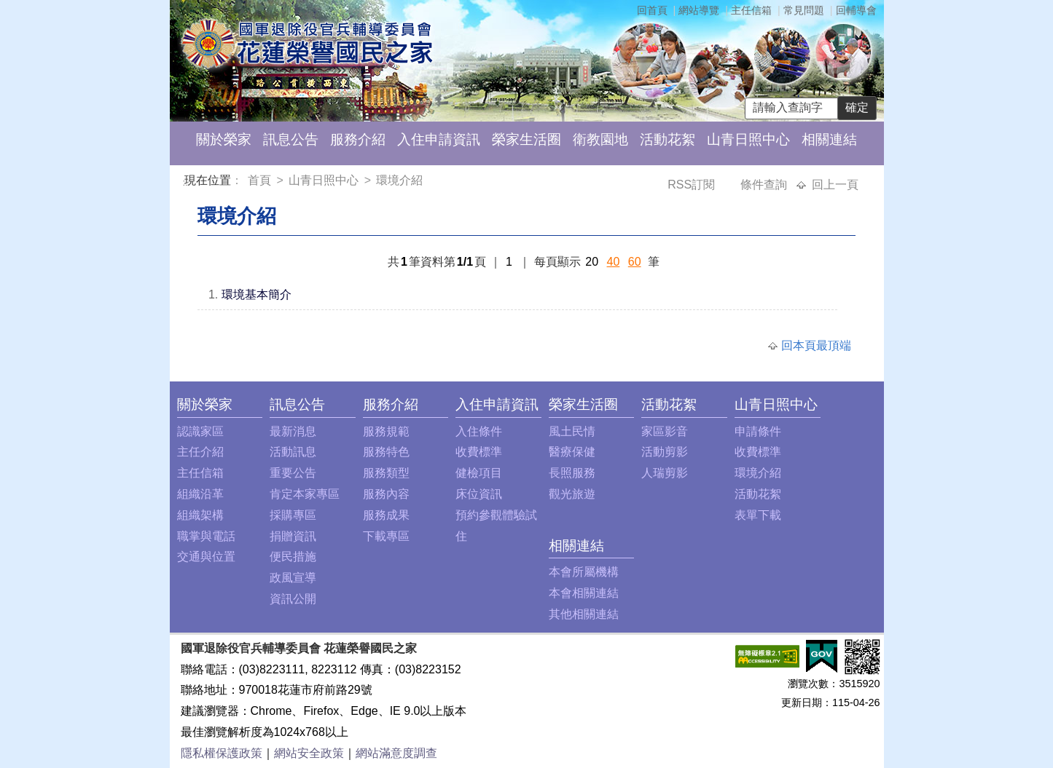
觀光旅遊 (572, 494)
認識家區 (200, 431)
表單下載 (758, 515)
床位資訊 (478, 494)
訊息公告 (290, 139)
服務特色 (386, 452)
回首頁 (652, 10)
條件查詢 (765, 184)
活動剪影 (664, 452)
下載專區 (386, 536)
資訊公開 (293, 599)
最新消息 (293, 431)
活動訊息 (293, 452)
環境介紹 (399, 180)
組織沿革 (200, 494)
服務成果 (386, 515)
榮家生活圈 (526, 139)
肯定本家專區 (305, 494)
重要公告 (293, 473)
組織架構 (200, 515)
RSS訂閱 (693, 184)
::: (187, 182)
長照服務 (572, 473)
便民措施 (293, 556)
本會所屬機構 (584, 572)
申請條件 (758, 431)
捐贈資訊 (293, 536)
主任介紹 (200, 452)
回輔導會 (856, 10)
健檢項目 (478, 473)
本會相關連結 (584, 593)
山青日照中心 (748, 139)
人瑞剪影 (664, 473)
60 (634, 262)
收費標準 (478, 452)
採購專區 (293, 515)
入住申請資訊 (438, 139)
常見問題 (803, 10)
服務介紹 (357, 139)
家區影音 (664, 431)
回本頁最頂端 (816, 345)
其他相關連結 (584, 614)
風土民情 (572, 431)
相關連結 (829, 139)
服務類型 (386, 473)
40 (613, 262)
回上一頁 (835, 184)
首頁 (261, 180)
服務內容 (386, 494)
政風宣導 (293, 577)
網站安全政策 (309, 753)
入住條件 (478, 431)
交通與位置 (206, 556)
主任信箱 (751, 10)
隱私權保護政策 (221, 753)
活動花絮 (667, 139)
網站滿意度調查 (396, 753)
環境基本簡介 (256, 294)
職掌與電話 (206, 536)
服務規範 (386, 431)
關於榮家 (223, 139)
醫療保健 (572, 452)
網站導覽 (698, 10)
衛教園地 (600, 139)
